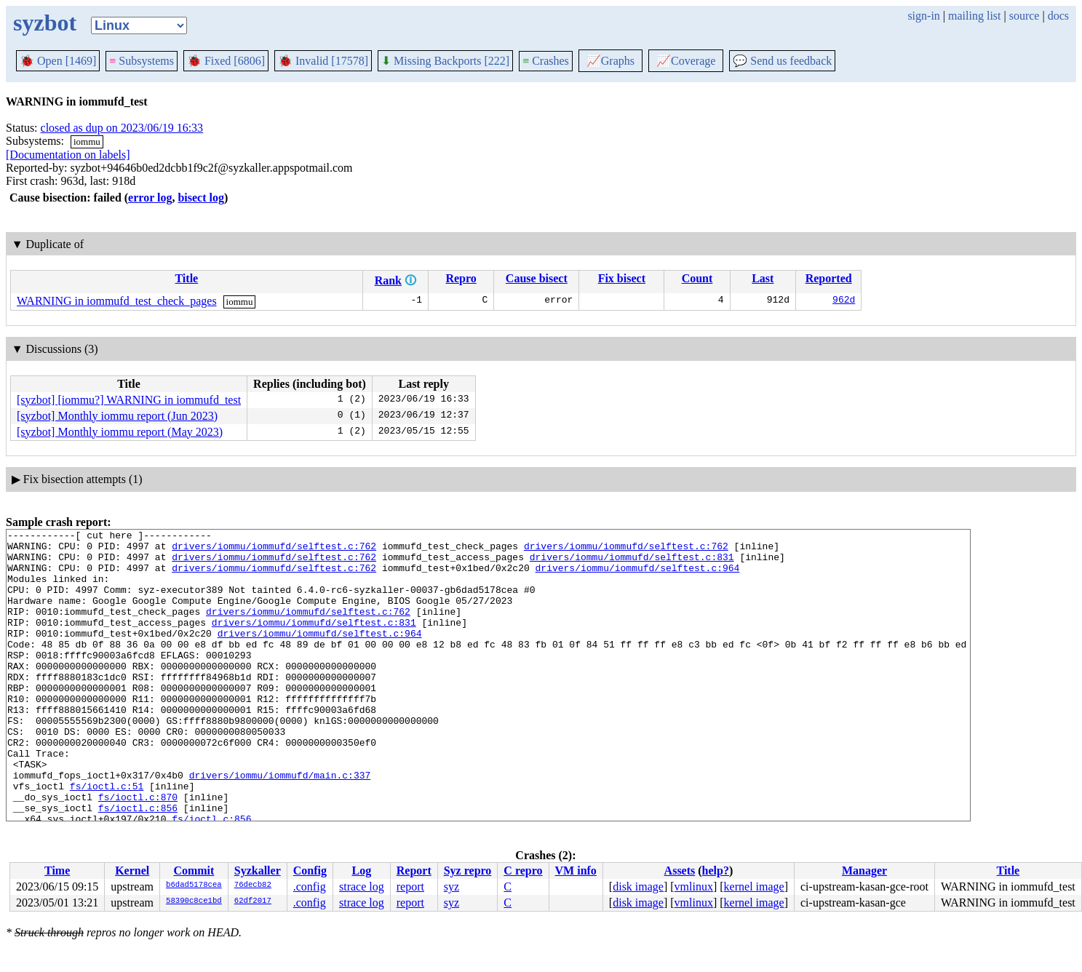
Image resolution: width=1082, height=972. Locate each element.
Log (362, 870)
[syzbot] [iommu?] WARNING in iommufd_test (129, 400)
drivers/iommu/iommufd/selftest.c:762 (274, 550)
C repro (523, 870)
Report (414, 870)
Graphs (610, 61)
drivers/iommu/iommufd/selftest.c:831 (632, 563)
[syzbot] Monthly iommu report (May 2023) (120, 432)
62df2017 (252, 901)
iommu (86, 141)
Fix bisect (621, 278)
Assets (680, 870)
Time (57, 870)
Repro (460, 278)
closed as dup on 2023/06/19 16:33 (122, 128)
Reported (828, 278)
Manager (864, 870)
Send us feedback (782, 61)
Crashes (545, 61)
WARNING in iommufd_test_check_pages (117, 301)
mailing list (974, 15)
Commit (193, 870)
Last (762, 278)
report (410, 886)
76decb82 (252, 885)
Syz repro (468, 870)
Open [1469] (58, 61)
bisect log (201, 197)
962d (843, 301)
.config (309, 886)
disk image (638, 886)
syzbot (44, 22)
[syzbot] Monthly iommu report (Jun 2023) (117, 416)
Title (186, 278)
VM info (576, 870)
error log (150, 197)
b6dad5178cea (194, 885)
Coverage (685, 61)
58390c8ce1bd (194, 901)
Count (697, 278)
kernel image (754, 886)
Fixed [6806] (226, 61)
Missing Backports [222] (445, 61)
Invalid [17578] (323, 61)
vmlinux (694, 886)
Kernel (132, 870)
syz (451, 886)
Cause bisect (537, 278)
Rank (388, 280)
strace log (361, 886)
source (1024, 15)
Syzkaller (257, 870)
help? (715, 870)
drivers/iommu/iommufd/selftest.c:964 (637, 576)
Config (310, 870)
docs (1058, 15)
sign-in (923, 15)
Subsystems (141, 61)
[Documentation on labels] (68, 154)
